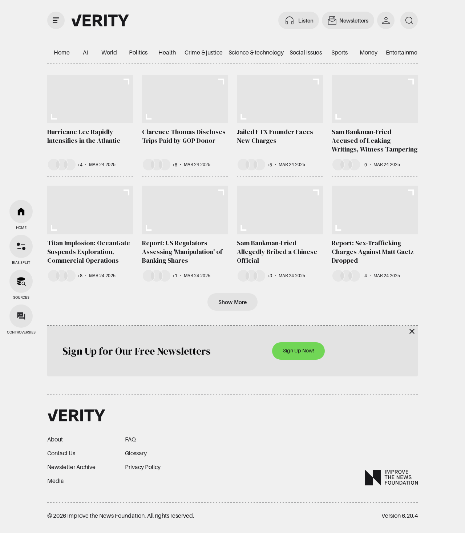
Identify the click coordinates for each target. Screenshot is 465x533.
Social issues (306, 52)
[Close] (412, 331)
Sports (339, 52)
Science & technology (256, 52)
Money (368, 52)
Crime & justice (204, 52)
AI (85, 52)
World (109, 52)
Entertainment (404, 52)
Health (167, 52)
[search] (409, 20)
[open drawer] (56, 20)
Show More (232, 302)
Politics (138, 52)
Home (62, 52)
